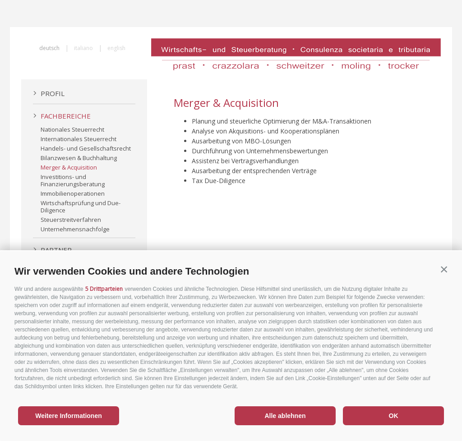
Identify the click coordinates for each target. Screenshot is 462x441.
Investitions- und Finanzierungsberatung (73, 180)
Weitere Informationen (68, 415)
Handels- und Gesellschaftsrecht (86, 148)
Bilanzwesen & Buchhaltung (79, 158)
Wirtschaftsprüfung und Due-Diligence (80, 206)
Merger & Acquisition (69, 167)
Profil (49, 93)
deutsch (49, 48)
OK (393, 415)
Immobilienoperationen (73, 193)
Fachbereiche (62, 115)
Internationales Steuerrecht (78, 139)
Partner (52, 249)
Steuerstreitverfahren (71, 220)
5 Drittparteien (104, 289)
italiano (83, 48)
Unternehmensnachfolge (75, 229)
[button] (444, 269)
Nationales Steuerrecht (72, 129)
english (116, 48)
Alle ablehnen (284, 415)
